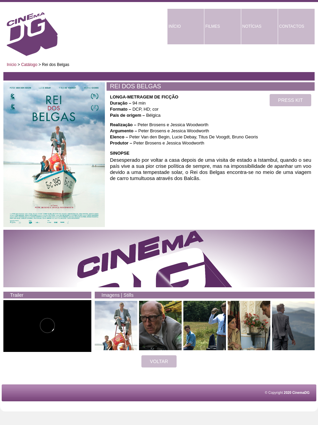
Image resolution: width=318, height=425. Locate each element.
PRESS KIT (290, 100)
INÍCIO (174, 26)
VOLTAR (159, 361)
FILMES (212, 26)
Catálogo (29, 64)
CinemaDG (32, 34)
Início (12, 64)
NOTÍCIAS (252, 26)
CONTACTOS (291, 26)
